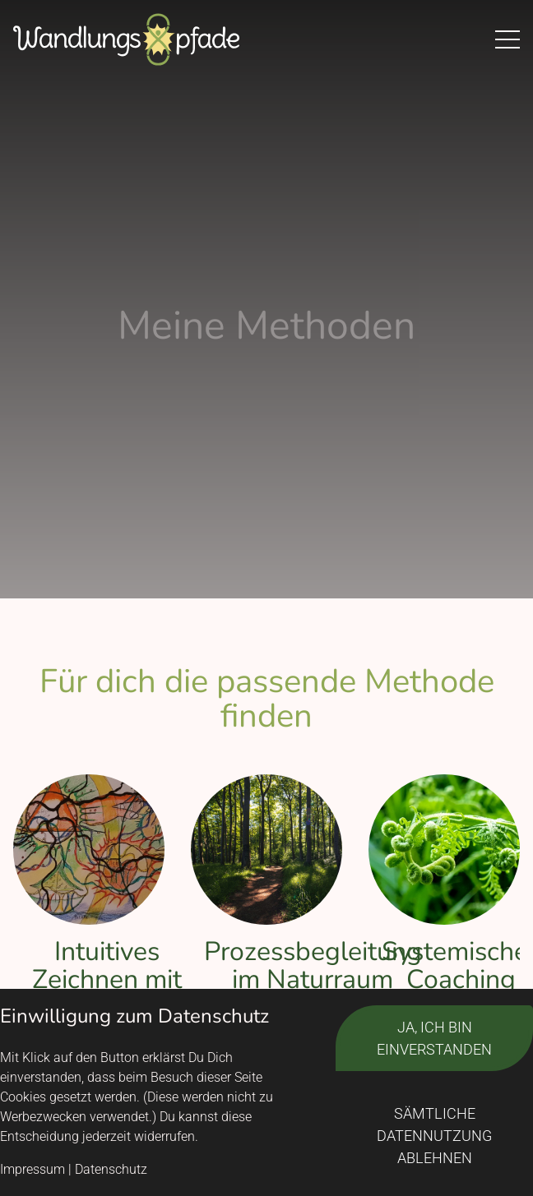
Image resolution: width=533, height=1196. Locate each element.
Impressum (32, 1169)
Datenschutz (111, 1169)
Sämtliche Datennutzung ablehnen (434, 1135)
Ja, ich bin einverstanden (434, 1038)
